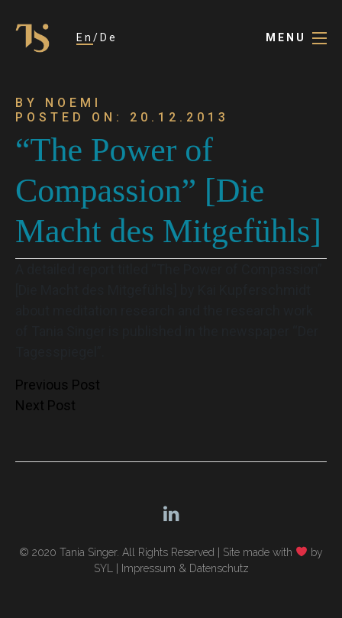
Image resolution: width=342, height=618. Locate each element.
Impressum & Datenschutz (185, 568)
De (109, 37)
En (84, 37)
